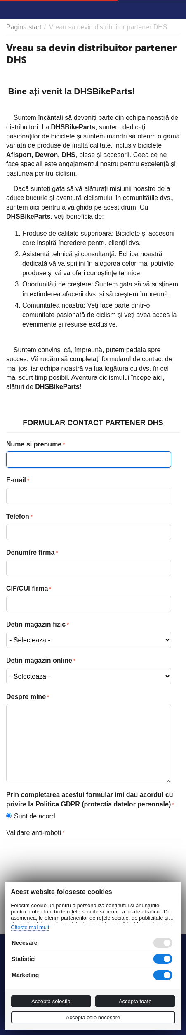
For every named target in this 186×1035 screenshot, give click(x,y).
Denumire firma (30, 552)
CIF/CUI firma (27, 588)
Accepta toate (135, 1001)
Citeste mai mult (30, 927)
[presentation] (69, 855)
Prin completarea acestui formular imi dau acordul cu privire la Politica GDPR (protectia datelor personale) (89, 799)
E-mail (16, 480)
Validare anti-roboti (33, 832)
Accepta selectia (51, 1001)
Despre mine (26, 696)
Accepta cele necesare (93, 1017)
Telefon (17, 516)
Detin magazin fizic (36, 624)
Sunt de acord (32, 816)
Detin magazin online (39, 660)
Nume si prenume (33, 444)
